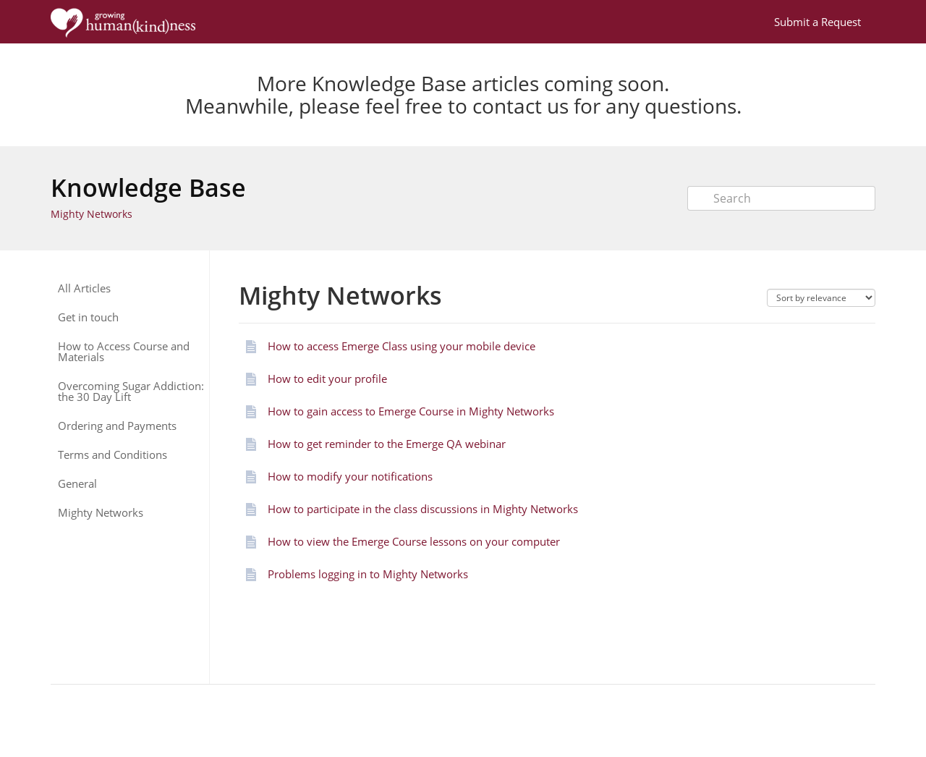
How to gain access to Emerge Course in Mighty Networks (411, 411)
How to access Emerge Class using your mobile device (401, 346)
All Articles (84, 288)
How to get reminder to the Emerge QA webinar (387, 443)
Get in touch (88, 317)
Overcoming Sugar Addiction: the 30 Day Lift (131, 391)
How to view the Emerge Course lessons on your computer (414, 541)
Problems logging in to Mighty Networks (368, 574)
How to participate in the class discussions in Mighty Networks (423, 509)
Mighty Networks (91, 214)
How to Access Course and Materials (124, 352)
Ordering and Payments (117, 425)
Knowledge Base (148, 187)
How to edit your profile (327, 378)
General (77, 483)
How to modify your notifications (350, 476)
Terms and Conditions (112, 454)
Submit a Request (817, 21)
